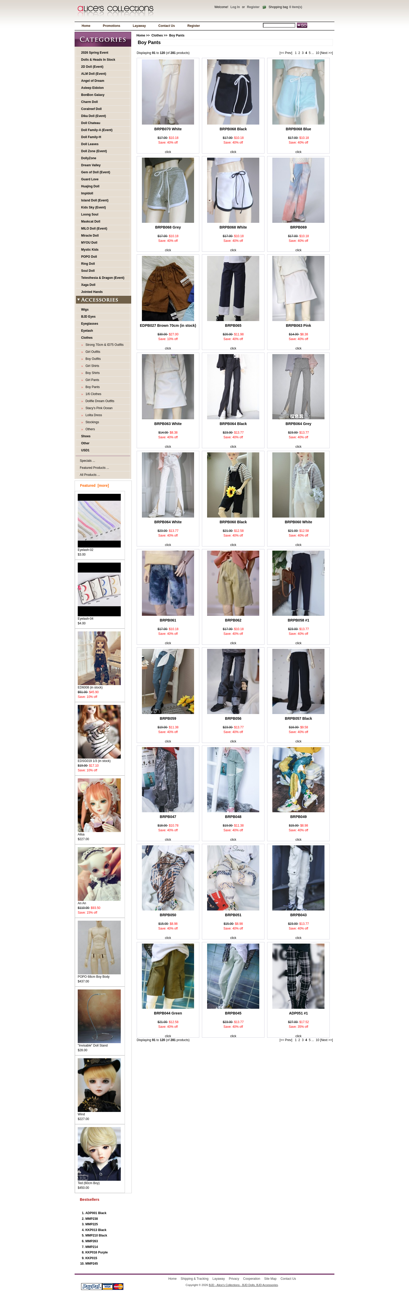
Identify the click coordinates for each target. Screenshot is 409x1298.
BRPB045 (233, 1013)
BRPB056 (233, 718)
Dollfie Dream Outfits (99, 401)
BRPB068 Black (233, 129)
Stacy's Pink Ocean (98, 408)
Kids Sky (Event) (93, 207)
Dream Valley (91, 165)
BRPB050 (168, 915)
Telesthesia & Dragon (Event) (102, 278)
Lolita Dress (93, 415)
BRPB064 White (168, 522)
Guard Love (90, 179)
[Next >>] (326, 53)
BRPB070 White (168, 129)
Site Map (270, 1279)
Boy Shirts (92, 373)
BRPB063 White (168, 424)
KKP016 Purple (96, 1252)
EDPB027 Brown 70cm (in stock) (168, 325)
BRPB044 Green (168, 1013)
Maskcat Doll (90, 221)
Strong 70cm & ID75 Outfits (104, 345)
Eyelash (87, 331)
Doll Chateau (90, 123)
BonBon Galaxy (92, 95)
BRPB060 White (298, 522)
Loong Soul (89, 214)
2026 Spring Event (94, 52)
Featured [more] (94, 485)
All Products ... (90, 475)
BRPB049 (298, 817)
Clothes (157, 35)
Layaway (139, 26)
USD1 (85, 450)
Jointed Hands (92, 292)
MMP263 (91, 1241)
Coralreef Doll (91, 109)
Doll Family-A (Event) (96, 130)
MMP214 (91, 1247)
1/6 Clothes (92, 394)
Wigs (85, 309)
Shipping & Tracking (195, 1279)
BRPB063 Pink (298, 325)
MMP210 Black (96, 1235)
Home (86, 26)
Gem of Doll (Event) (95, 172)
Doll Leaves (90, 144)
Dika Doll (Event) (93, 116)
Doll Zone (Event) (94, 151)
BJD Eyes (88, 316)
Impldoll (87, 193)
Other (85, 443)
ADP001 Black (95, 1213)
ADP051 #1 (298, 1013)
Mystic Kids (90, 249)
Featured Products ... (94, 468)
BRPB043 (298, 915)
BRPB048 (233, 817)
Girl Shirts (91, 366)
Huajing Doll (90, 186)
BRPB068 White (233, 227)
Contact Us (166, 26)
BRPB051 (233, 915)
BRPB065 (233, 325)
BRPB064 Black (233, 424)
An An (99, 901)
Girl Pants (91, 380)
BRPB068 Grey (168, 227)
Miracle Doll (90, 235)
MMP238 (91, 1219)
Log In (235, 7)
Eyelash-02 (99, 548)
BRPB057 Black (298, 718)
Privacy (234, 1279)
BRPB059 (168, 718)
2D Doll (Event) (92, 67)
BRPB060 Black (233, 522)
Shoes (86, 436)
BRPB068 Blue (298, 129)
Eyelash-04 (99, 616)
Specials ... (87, 461)
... (312, 53)
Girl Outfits (92, 352)
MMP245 (91, 1263)
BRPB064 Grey (298, 424)
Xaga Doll (88, 285)
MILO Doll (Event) (94, 228)
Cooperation (251, 1279)
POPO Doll (89, 257)
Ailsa (99, 832)
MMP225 (91, 1224)
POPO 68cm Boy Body (99, 975)
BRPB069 (298, 227)
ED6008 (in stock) (99, 685)
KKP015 (91, 1258)
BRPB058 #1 (298, 620)
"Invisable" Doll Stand (99, 1043)
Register (253, 7)
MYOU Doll (89, 242)
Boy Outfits (92, 359)
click (168, 152)
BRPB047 (168, 817)
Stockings (91, 422)
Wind (99, 1112)
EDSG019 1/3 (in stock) (99, 759)
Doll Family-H (91, 137)
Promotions (111, 26)
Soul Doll (88, 271)
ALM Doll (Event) (93, 74)
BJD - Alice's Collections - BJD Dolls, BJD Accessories (243, 1285)
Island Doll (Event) (95, 200)
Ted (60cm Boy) (99, 1181)
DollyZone (88, 158)
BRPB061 (168, 620)
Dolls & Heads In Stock (98, 59)
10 (317, 53)
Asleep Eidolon (92, 88)
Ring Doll (88, 264)
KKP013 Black (95, 1230)
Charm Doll (89, 102)
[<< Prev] (286, 53)
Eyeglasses (89, 323)
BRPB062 (233, 620)
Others (89, 429)
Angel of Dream (92, 81)
